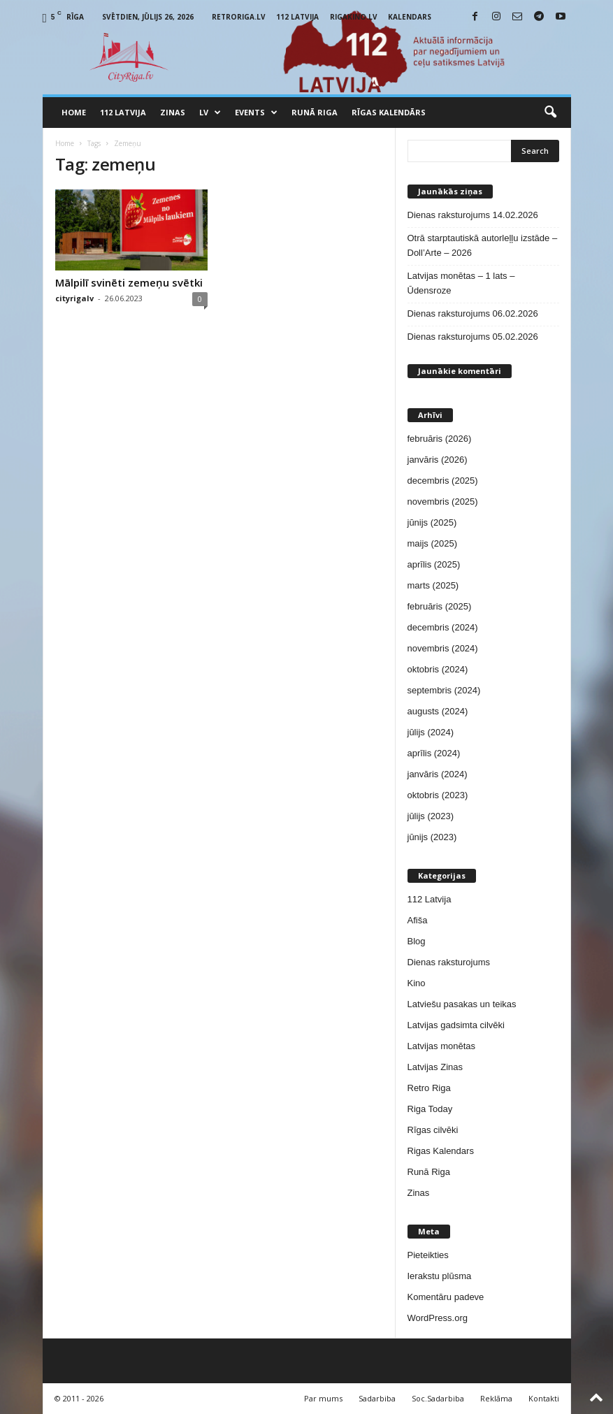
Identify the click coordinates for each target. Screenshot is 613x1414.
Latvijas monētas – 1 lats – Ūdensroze (461, 283)
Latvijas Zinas (435, 1067)
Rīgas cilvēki (433, 1130)
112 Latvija (297, 17)
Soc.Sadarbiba (438, 1398)
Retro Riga (429, 1088)
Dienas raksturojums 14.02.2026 (473, 215)
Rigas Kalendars (441, 1151)
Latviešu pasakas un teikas (462, 1004)
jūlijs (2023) (431, 816)
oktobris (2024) (438, 669)
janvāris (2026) (438, 459)
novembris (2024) (443, 648)
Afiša (418, 920)
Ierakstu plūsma (440, 1276)
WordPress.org (438, 1318)
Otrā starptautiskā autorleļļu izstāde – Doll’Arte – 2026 (483, 245)
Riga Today (430, 1109)
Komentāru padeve (446, 1297)
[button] (550, 112)
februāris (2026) (440, 438)
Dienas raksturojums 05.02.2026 (473, 336)
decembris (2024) (443, 627)
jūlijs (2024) (431, 732)
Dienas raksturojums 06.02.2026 (473, 313)
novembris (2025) (443, 501)
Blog (417, 941)
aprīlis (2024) (434, 753)
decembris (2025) (443, 480)
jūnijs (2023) (432, 837)
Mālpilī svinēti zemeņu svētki (129, 282)
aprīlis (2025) (434, 564)
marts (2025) (433, 585)
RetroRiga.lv (239, 17)
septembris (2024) (444, 690)
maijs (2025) (433, 543)
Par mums (323, 1398)
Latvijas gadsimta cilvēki (456, 1025)
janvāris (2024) (438, 774)
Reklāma (496, 1398)
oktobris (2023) (438, 795)
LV (210, 112)
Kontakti (543, 1398)
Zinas (172, 112)
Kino (417, 983)
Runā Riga (314, 112)
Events (256, 112)
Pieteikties (428, 1255)
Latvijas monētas (442, 1046)
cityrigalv (74, 298)
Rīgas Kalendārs (389, 112)
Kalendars (409, 17)
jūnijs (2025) (432, 522)
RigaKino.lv (353, 17)
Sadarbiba (377, 1398)
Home (74, 112)
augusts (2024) (438, 711)
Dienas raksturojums (449, 962)
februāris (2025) (440, 606)
